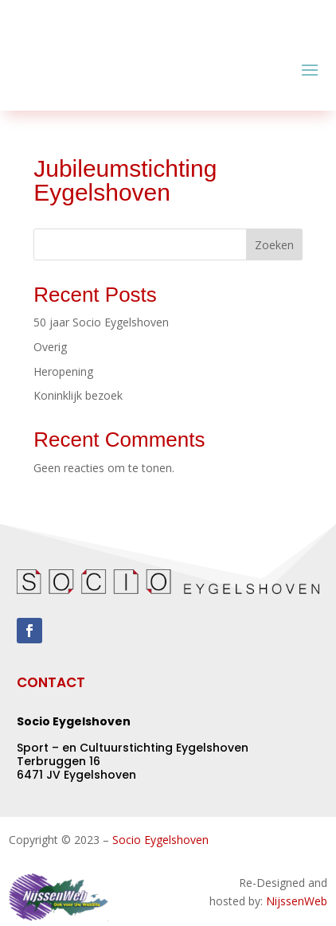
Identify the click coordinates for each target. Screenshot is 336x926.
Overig (50, 346)
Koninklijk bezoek (78, 395)
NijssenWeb (296, 900)
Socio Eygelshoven (160, 839)
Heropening (63, 371)
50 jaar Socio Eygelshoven (101, 322)
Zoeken (274, 244)
